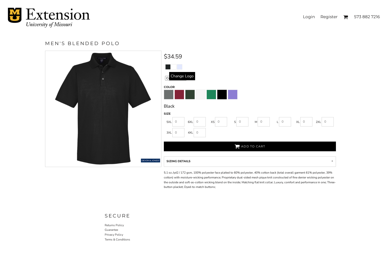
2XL (318, 122)
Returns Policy (114, 225)
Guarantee (111, 230)
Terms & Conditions (117, 239)
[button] (345, 17)
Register (329, 16)
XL (298, 122)
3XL (169, 133)
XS (212, 122)
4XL (190, 133)
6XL (190, 122)
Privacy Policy (114, 235)
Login (309, 16)
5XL (169, 122)
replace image (182, 76)
